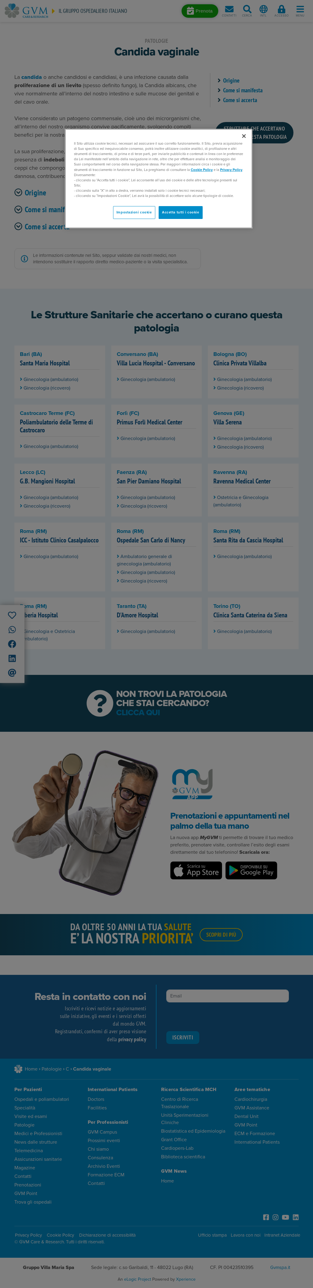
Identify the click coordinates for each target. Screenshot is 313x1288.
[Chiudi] (244, 136)
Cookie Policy (202, 170)
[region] (158, 178)
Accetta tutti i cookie (180, 212)
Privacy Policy (231, 170)
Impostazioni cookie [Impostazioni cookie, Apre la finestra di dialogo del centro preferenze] (134, 212)
